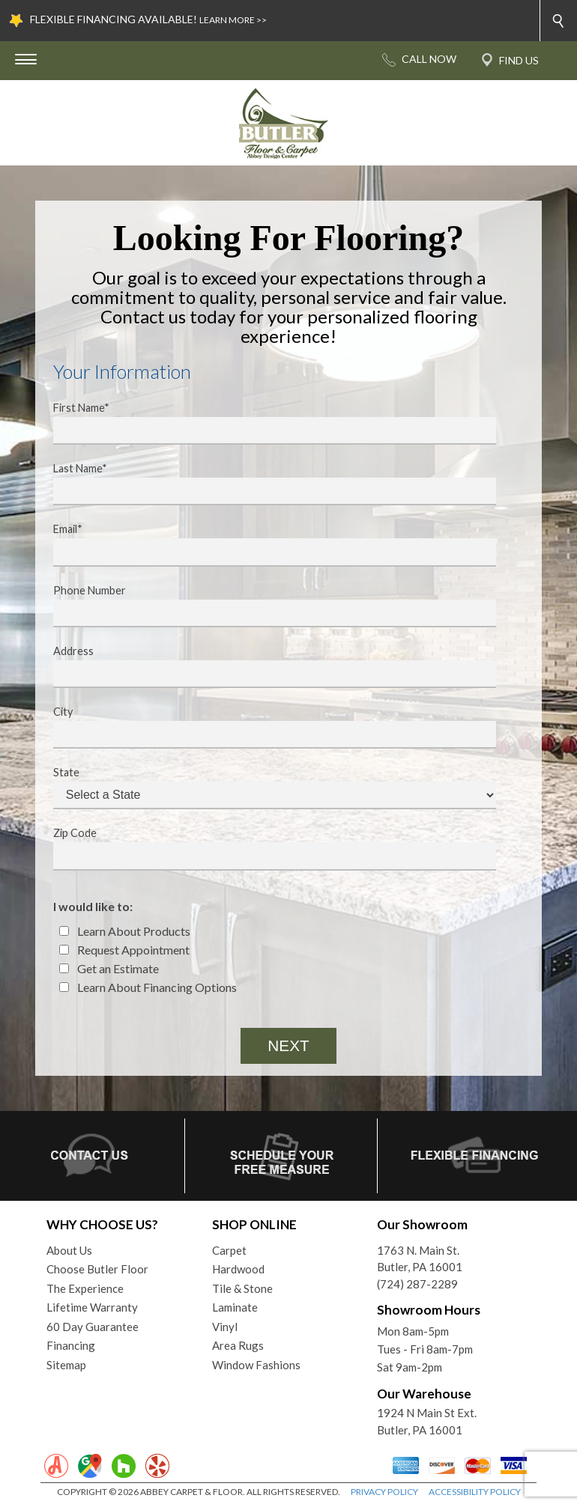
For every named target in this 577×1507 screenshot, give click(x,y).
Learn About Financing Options (148, 987)
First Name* (265, 423)
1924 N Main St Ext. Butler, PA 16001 (427, 1421)
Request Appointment (124, 950)
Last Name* (265, 483)
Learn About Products (124, 931)
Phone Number (265, 605)
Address (265, 666)
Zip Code (265, 848)
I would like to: (93, 906)
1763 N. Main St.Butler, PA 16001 (419, 1258)
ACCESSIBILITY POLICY (475, 1491)
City (265, 727)
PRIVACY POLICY (384, 1491)
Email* (265, 544)
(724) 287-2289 (417, 1284)
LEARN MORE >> (233, 19)
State (265, 787)
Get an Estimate (109, 968)
